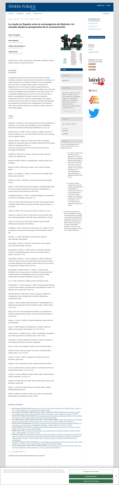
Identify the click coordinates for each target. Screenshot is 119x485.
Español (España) (93, 52)
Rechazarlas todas (91, 477)
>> (25, 451)
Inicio (10, 19)
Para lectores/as (92, 23)
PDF (64, 69)
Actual (11, 13)
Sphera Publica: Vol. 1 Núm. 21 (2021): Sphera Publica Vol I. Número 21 (52, 421)
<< (9, 451)
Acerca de (38, 13)
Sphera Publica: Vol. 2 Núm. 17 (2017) (60, 425)
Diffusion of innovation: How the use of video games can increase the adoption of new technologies (46, 413)
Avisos (28, 13)
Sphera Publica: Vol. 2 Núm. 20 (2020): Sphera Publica (43, 447)
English (90, 49)
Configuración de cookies (91, 472)
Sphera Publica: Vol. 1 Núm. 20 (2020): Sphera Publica (33, 410)
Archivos (19, 13)
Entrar (109, 5)
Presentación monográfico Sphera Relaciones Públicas (55, 416)
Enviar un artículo (97, 37)
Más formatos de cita (70, 111)
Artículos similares (15, 405)
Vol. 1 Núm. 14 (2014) (27, 19)
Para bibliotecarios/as (94, 29)
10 (22, 451)
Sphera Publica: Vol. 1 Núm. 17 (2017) (66, 414)
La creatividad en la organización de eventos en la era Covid (58, 442)
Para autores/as (92, 26)
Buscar (106, 13)
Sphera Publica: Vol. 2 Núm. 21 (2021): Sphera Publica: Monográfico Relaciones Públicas (47, 417)
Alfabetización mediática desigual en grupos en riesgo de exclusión (54, 427)
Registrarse (100, 5)
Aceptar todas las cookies (91, 482)
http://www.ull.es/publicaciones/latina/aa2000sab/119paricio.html (28, 147)
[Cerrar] (116, 477)
